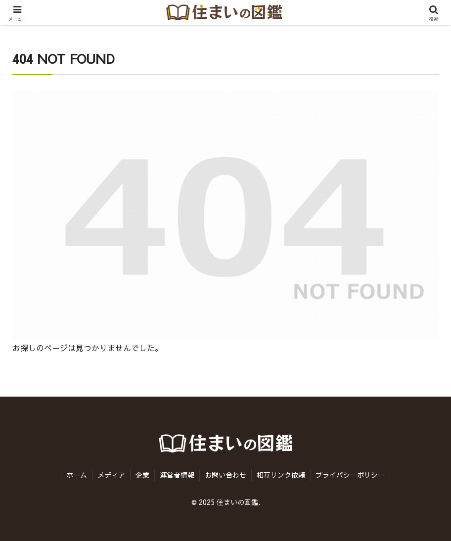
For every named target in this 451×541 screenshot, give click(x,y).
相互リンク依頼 (281, 475)
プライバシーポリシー (350, 475)
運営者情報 (177, 475)
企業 (142, 475)
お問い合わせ (225, 475)
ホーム (76, 475)
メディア (111, 475)
